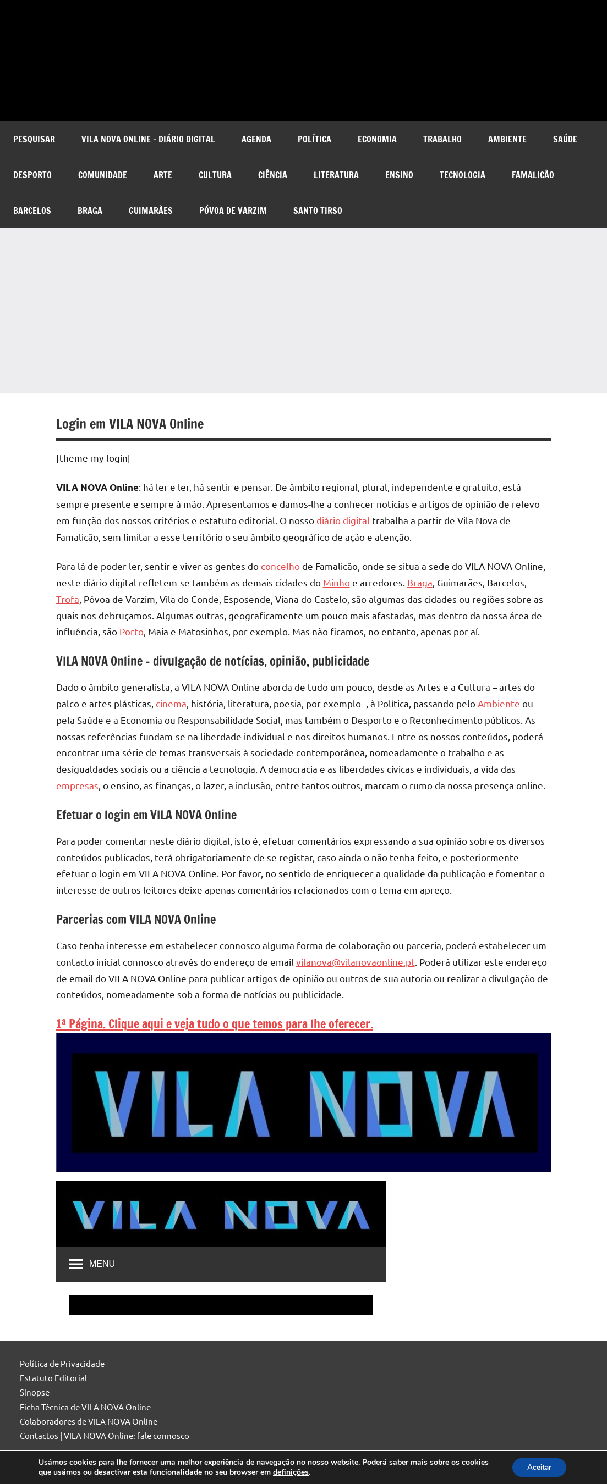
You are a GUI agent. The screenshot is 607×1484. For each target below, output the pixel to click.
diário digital (343, 520)
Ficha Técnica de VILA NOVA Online (85, 1407)
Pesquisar (34, 139)
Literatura (336, 175)
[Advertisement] (303, 310)
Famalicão (533, 175)
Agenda (256, 139)
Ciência (272, 175)
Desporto (32, 175)
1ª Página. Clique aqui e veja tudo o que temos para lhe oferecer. (214, 1023)
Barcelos (32, 210)
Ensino (399, 175)
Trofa (67, 599)
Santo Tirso (317, 210)
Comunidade (102, 175)
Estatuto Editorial (53, 1377)
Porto (131, 631)
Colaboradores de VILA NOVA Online (88, 1421)
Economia (377, 139)
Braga (90, 210)
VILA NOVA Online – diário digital (148, 139)
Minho (336, 582)
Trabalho (442, 139)
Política (314, 139)
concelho (280, 566)
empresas (77, 785)
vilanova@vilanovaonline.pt (355, 961)
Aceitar (537, 1466)
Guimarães (151, 210)
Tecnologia (462, 175)
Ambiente (507, 139)
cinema (171, 703)
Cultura (215, 175)
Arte (163, 175)
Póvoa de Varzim (233, 210)
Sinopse (35, 1392)
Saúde (565, 139)
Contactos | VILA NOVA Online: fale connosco (104, 1435)
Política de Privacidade (62, 1363)
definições (320, 1472)
